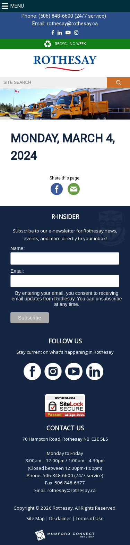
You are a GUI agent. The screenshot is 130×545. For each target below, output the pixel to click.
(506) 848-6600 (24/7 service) (72, 16)
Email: (17, 271)
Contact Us (65, 428)
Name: (17, 248)
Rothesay (63, 508)
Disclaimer (60, 518)
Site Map (35, 518)
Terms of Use (90, 518)
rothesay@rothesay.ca (72, 23)
